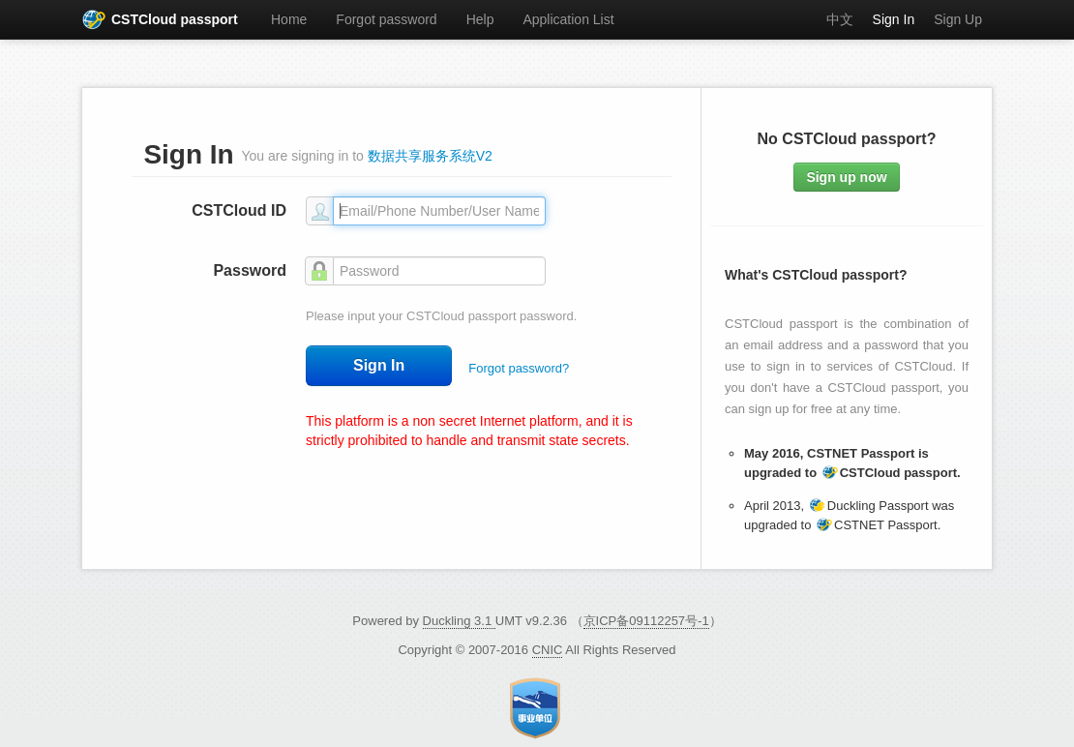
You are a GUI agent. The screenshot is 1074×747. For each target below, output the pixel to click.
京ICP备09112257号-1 (646, 620)
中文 (839, 19)
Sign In (894, 19)
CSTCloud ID (239, 210)
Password (249, 270)
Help (480, 19)
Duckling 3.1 (459, 620)
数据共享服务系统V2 (430, 156)
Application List (567, 19)
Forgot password (386, 19)
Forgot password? (518, 368)
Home (289, 19)
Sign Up (958, 19)
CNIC (547, 649)
